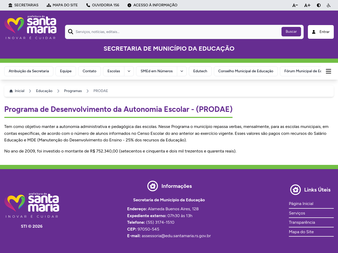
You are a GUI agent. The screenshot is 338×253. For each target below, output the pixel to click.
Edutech (200, 71)
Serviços (297, 213)
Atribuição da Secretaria (29, 71)
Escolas (113, 71)
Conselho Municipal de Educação (245, 71)
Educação (44, 91)
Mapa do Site (301, 231)
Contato (89, 71)
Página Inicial (301, 203)
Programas (73, 91)
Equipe (66, 71)
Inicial (17, 91)
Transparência (302, 222)
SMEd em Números (156, 71)
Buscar (291, 31)
